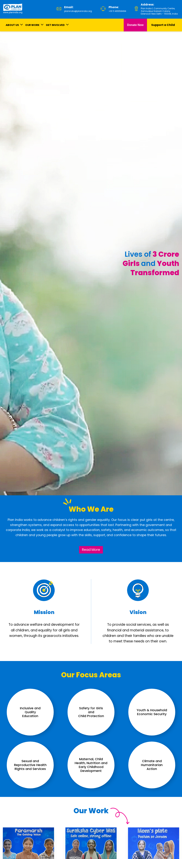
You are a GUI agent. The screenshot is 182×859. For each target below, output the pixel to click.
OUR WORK (32, 25)
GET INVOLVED (55, 25)
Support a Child (163, 25)
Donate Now (135, 24)
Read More (91, 549)
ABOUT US (12, 25)
